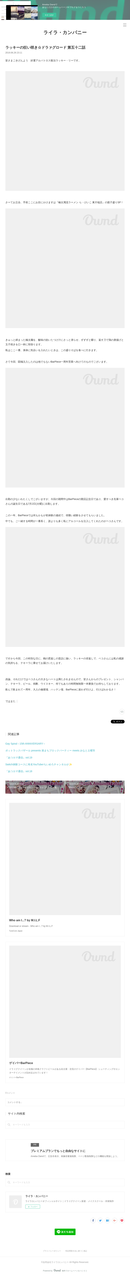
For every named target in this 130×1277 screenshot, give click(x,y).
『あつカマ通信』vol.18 (18, 771)
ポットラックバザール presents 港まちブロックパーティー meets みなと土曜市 (50, 750)
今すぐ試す (49, 15)
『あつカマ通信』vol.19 (18, 757)
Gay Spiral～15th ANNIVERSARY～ (25, 743)
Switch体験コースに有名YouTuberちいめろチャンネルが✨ (38, 764)
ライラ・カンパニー (65, 32)
